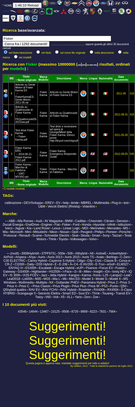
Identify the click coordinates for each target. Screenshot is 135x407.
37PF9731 (48, 253)
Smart (96, 235)
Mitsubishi (40, 232)
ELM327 (123, 264)
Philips (99, 232)
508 (70, 253)
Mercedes (114, 228)
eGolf (111, 264)
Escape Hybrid (64, 268)
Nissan (64, 232)
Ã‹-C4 (74, 264)
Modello (43, 79)
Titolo (26, 76)
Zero (87, 297)
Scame (37, 235)
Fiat (57, 224)
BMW (69, 221)
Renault (24, 235)
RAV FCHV (50, 290)
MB (12, 78)
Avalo (100, 257)
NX (51, 282)
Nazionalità (106, 78)
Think (52, 239)
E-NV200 (86, 264)
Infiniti (111, 224)
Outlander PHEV (67, 282)
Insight (97, 271)
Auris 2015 (72, 257)
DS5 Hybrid (44, 264)
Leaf (127, 275)
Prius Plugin (61, 286)
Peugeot (86, 232)
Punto (114, 286)
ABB (12, 221)
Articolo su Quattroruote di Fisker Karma (64, 114)
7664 (111, 311)
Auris (41, 257)
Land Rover (42, 228)
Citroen (109, 221)
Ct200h (20, 264)
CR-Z (8, 264)
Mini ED (74, 279)
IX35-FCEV (30, 275)
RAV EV (34, 290)
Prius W (93, 286)
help (66, 203)
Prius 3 (125, 282)
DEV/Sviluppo (33, 203)
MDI (85, 228)
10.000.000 (92, 65)
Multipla (41, 282)
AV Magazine (53, 221)
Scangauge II (26, 293)
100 (79, 65)
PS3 (105, 286)
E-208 (63, 264)
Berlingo (112, 257)
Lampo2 (116, 275)
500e (61, 253)
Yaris (78, 297)
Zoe (95, 297)
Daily (30, 264)
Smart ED (69, 293)
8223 (93, 311)
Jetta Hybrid (58, 275)
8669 (84, 311)
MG (125, 228)
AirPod (8, 257)
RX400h (99, 290)
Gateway (9, 271)
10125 (55, 311)
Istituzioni (124, 224)
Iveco (9, 228)
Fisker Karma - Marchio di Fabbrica (24, 170)
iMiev (87, 271)
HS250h (54, 271)
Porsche (125, 232)
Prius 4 (12, 286)
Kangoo (74, 275)
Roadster (85, 290)
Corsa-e (124, 261)
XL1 (69, 297)
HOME (8, 5)
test (126, 203)
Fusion (120, 268)
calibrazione (13, 203)
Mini (28, 232)
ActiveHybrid (117, 253)
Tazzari (117, 235)
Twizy (39, 297)
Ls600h (27, 279)
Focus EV (106, 268)
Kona (97, 275)
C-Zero (125, 257)
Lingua (93, 78)
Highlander (39, 271)
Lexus (56, 228)
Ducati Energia (13, 224)
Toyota (63, 239)
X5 (63, 297)
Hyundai (99, 224)
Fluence (91, 268)
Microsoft (16, 232)
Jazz (44, 275)
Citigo (81, 261)
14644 (33, 311)
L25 (105, 275)
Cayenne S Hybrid (61, 261)
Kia (29, 228)
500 (83, 65)
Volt (56, 297)
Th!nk (96, 293)
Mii (65, 279)
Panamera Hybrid (93, 282)
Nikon (53, 232)
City (90, 261)
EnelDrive (32, 224)
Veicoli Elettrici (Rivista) (64, 206)
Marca (43, 76)
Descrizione (64, 78)
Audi (39, 221)
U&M (41, 206)
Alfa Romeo (25, 221)
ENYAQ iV (16, 268)
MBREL (86, 203)
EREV (49, 203)
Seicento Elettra (49, 293)
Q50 (123, 286)
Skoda (85, 235)
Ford (76, 224)
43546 (22, 311)
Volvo (93, 239)
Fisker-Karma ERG (24, 154)
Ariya (32, 257)
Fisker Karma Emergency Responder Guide (63, 154)
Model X (115, 279)
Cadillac (80, 221)
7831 (102, 311)
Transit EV (123, 293)
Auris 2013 (54, 257)
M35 (38, 279)
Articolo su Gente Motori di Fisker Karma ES (64, 93)
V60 (48, 297)
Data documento (121, 78)
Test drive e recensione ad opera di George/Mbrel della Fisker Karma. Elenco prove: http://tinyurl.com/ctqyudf (64, 133)
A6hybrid (81, 253)
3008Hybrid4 (30, 253)
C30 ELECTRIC (14, 261)
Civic (98, 261)
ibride (75, 203)
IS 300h (15, 275)
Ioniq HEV (119, 271)
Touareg (107, 293)
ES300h (30, 268)
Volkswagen (78, 239)
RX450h (113, 290)
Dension (122, 221)
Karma (43, 95)
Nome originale (27, 80)
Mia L (56, 279)
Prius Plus (79, 286)
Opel (75, 232)
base (22, 30)
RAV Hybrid (68, 290)
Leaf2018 (13, 279)
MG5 (46, 279)
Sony (106, 235)
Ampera (20, 257)
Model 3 (87, 279)
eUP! (80, 268)
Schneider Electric (57, 235)
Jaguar (20, 228)
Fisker (43, 92)
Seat (75, 235)
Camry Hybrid (37, 261)
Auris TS (88, 257)
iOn (107, 271)
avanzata (36, 30)
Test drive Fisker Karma (24, 135)
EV (58, 203)
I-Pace (67, 271)
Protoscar (10, 235)
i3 (75, 271)
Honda (86, 224)
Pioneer (111, 232)
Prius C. (24, 286)
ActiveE (101, 253)
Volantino (88, 206)
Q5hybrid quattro (14, 290)
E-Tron (100, 264)
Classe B (110, 261)
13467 (44, 311)
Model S (101, 279)
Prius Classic (41, 286)
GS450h (23, 271)
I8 (80, 271)
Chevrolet (95, 221)
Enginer (46, 224)
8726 (74, 311)
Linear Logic (71, 228)
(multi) (14, 253)
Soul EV (83, 293)
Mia (5, 232)
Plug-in (116, 203)
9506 (65, 311)
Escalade (45, 268)
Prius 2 (113, 282)
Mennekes (97, 228)
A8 (92, 253)
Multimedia (101, 203)
